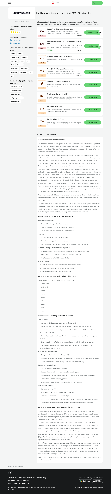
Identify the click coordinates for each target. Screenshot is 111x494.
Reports (19, 481)
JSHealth (22, 61)
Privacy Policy (41, 478)
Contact (26, 481)
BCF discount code (15, 101)
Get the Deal (93, 59)
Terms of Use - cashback (16, 478)
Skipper (20, 53)
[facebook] (10, 473)
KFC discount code (15, 94)
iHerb (30, 72)
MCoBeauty (14, 72)
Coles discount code (16, 90)
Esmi (28, 61)
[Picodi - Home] (55, 3)
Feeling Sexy (24, 68)
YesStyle (13, 53)
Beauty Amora (14, 68)
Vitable (12, 65)
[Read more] (79, 36)
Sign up (95, 3)
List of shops (12, 483)
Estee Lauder (23, 72)
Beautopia (19, 65)
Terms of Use (30, 478)
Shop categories (23, 483)
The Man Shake (15, 57)
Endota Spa (14, 61)
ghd (12, 76)
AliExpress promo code (16, 98)
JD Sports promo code (16, 86)
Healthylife (24, 57)
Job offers (11, 481)
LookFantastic (17, 43)
